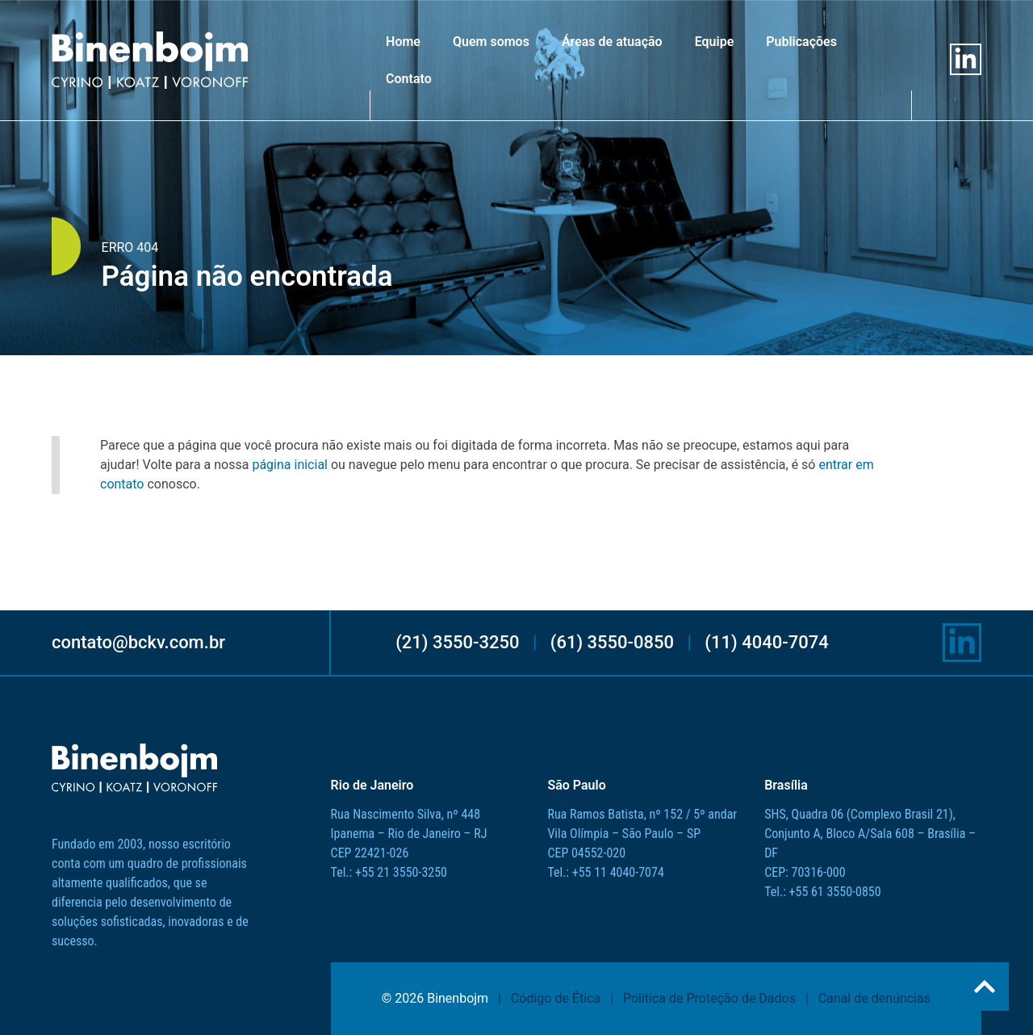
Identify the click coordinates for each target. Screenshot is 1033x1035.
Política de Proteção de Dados (709, 998)
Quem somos (491, 41)
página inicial (290, 464)
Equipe (714, 41)
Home (403, 41)
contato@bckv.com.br (138, 642)
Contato (409, 78)
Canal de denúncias (874, 998)
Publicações (801, 41)
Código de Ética (555, 998)
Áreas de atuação (612, 41)
